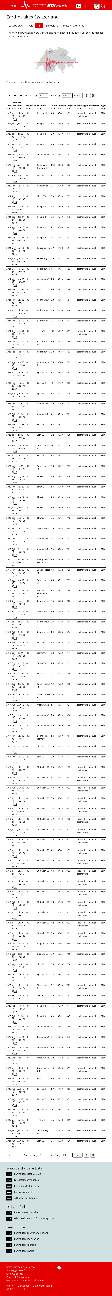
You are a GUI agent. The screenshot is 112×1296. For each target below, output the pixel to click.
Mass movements (73, 25)
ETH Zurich (20, 1289)
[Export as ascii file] (92, 95)
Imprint (10, 1285)
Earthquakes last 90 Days (27, 1173)
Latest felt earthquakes (26, 1179)
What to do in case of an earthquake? (34, 1218)
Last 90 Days (16, 25)
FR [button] (85, 6)
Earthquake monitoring (26, 1238)
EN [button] (78, 6)
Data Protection (41, 1285)
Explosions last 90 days (26, 1186)
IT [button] (90, 6)
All (39, 25)
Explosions (51, 25)
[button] (12, 6)
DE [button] (72, 6)
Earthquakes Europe (25, 1244)
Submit (77, 95)
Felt (30, 25)
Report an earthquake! (26, 1212)
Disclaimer (23, 1285)
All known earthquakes (26, 1198)
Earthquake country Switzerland (31, 1232)
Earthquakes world (24, 1250)
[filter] (9, 108)
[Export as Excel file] (86, 95)
